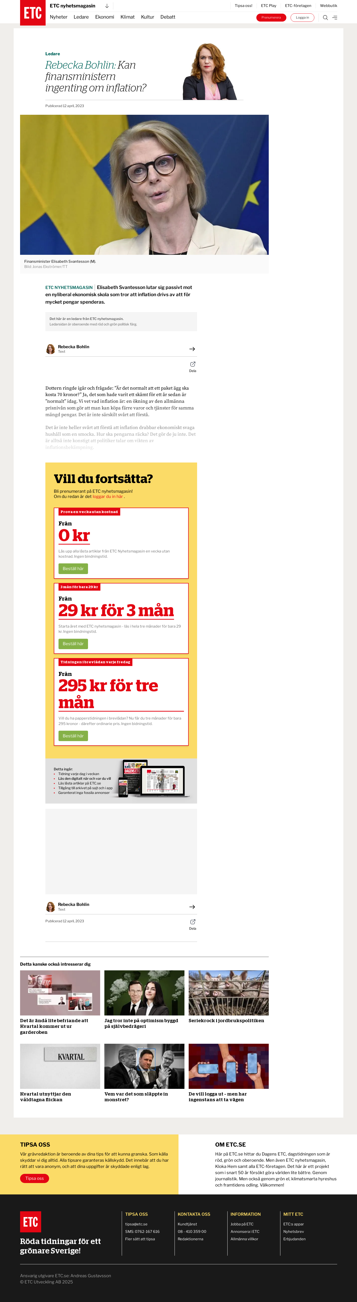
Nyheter (58, 17)
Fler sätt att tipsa (140, 1239)
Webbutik (328, 5)
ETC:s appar (293, 1224)
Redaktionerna (190, 1239)
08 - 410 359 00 (192, 1231)
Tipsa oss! (243, 5)
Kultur (147, 17)
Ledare (81, 17)
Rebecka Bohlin (73, 346)
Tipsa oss (34, 1178)
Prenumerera (271, 17)
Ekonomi (104, 17)
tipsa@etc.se (136, 1224)
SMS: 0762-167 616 (142, 1231)
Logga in (302, 17)
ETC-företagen (298, 5)
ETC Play (268, 5)
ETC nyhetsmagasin (79, 6)
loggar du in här (108, 496)
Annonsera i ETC (245, 1231)
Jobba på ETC (242, 1224)
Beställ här (73, 568)
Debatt (167, 17)
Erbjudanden (294, 1239)
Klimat (127, 17)
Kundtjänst (187, 1224)
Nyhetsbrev (293, 1231)
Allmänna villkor (244, 1239)
